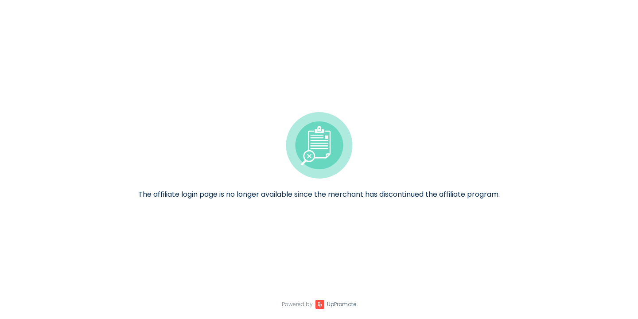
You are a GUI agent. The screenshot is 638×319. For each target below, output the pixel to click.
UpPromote (341, 304)
